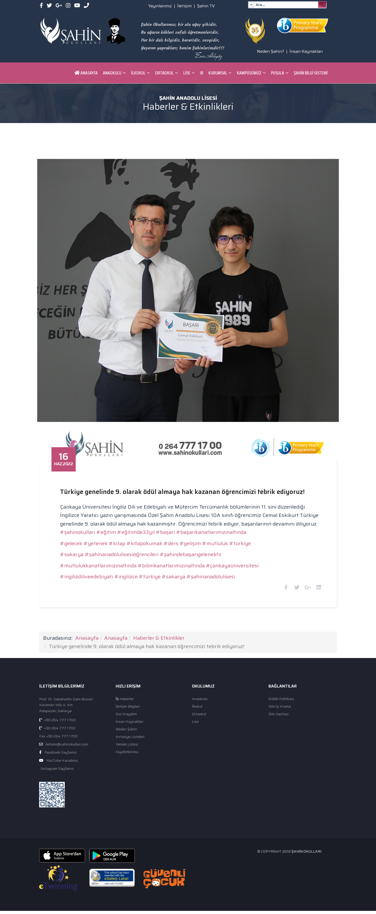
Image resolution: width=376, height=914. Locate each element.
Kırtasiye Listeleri (130, 739)
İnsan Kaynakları (306, 51)
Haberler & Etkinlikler (159, 641)
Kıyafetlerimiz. (127, 755)
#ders (177, 539)
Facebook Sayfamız (60, 755)
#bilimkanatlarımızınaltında (177, 562)
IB (201, 73)
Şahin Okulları (306, 854)
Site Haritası (278, 717)
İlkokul (138, 73)
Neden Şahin (126, 732)
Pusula (277, 73)
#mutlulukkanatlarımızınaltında (104, 562)
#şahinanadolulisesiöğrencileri (127, 550)
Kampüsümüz (249, 73)
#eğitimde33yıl (142, 528)
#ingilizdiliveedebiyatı (92, 573)
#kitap (123, 539)
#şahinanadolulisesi (217, 573)
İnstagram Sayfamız (57, 771)
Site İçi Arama (279, 709)
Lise (186, 73)
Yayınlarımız (160, 6)
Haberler (125, 702)
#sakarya (78, 550)
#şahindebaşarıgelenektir (197, 550)
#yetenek (102, 539)
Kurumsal (217, 73)
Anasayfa (86, 73)
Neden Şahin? (270, 51)
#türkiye (246, 539)
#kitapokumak (150, 539)
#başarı (171, 528)
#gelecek (77, 539)
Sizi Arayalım (126, 717)
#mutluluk (221, 539)
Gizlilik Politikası (281, 702)
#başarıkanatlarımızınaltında (217, 528)
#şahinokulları (83, 528)
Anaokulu (112, 73)
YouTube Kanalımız (62, 763)
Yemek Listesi (127, 747)
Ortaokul (164, 73)
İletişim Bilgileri (128, 709)
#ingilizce (132, 573)
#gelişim (196, 539)
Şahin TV (206, 6)
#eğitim (112, 528)
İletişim (184, 6)
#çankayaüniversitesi (238, 562)
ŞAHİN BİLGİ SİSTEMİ (311, 73)
